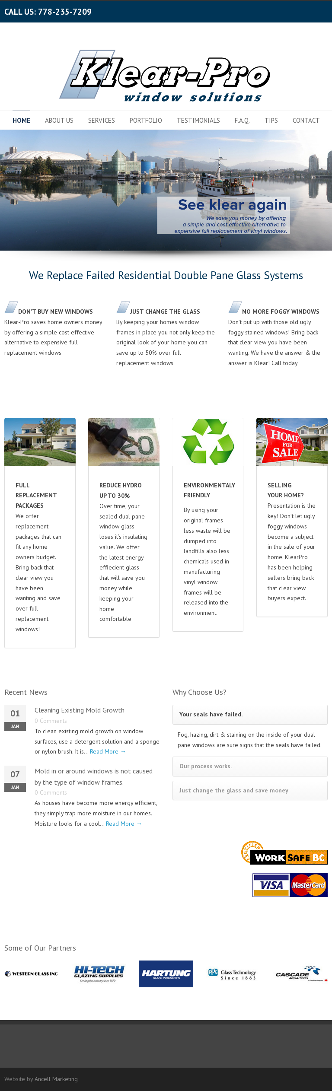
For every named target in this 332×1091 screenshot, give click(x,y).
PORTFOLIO (146, 120)
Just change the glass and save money (233, 790)
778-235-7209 (65, 11)
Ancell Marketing (56, 1079)
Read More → (108, 751)
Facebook (284, 10)
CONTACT (306, 120)
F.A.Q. (242, 120)
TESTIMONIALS (198, 120)
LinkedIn (319, 10)
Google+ (301, 10)
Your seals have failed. (211, 714)
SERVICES (101, 120)
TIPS (271, 120)
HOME (21, 120)
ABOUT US (59, 120)
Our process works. (205, 766)
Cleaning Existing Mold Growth (79, 710)
